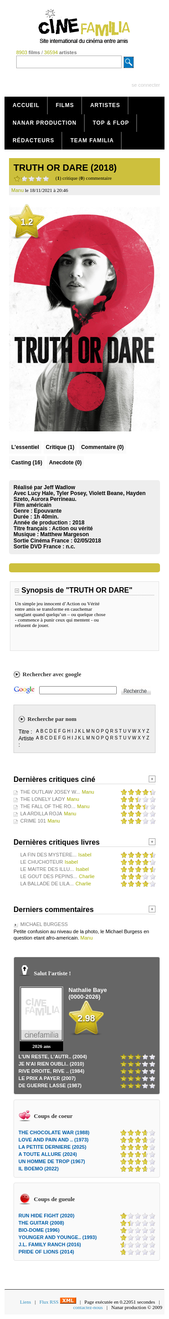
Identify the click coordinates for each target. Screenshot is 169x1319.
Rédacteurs (33, 140)
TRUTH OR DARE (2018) (65, 168)
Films (65, 105)
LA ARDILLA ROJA (41, 813)
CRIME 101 (33, 820)
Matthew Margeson (64, 534)
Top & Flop (111, 123)
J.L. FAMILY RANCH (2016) (49, 1244)
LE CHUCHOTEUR (41, 862)
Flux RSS (57, 1302)
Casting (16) (26, 462)
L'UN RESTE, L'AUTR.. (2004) (52, 1056)
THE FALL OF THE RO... (47, 806)
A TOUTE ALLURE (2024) (47, 1154)
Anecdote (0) (65, 462)
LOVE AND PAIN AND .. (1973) (53, 1139)
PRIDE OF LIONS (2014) (46, 1251)
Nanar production (45, 123)
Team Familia (92, 140)
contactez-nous (88, 1307)
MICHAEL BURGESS (44, 924)
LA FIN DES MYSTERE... (48, 854)
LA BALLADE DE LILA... (47, 883)
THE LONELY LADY (42, 799)
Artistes (105, 105)
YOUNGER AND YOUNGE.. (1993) (57, 1237)
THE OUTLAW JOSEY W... (50, 792)
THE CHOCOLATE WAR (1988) (53, 1132)
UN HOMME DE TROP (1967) (51, 1161)
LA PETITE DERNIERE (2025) (52, 1147)
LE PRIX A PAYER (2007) (47, 1078)
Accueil (26, 105)
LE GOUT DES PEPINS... (48, 876)
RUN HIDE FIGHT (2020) (46, 1215)
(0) (102, 447)
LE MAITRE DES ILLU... (47, 869)
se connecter (146, 85)
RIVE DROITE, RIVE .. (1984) (51, 1071)
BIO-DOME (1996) (38, 1230)
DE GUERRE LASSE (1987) (50, 1085)
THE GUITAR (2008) (41, 1222)
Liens (25, 1302)
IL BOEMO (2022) (38, 1168)
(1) (60, 447)
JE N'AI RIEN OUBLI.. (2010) (51, 1063)
